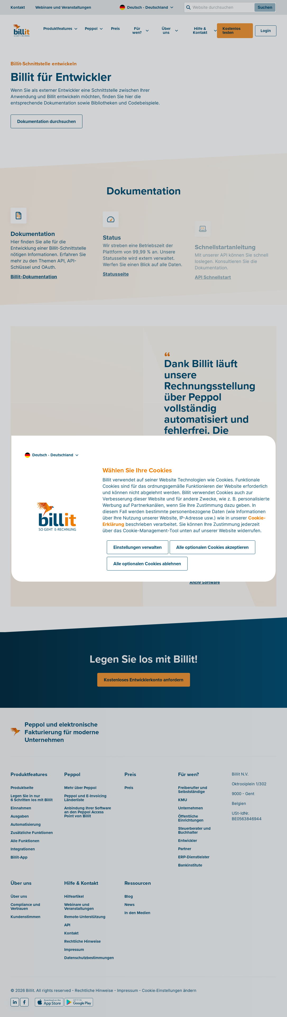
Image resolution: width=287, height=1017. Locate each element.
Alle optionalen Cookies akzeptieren (212, 547)
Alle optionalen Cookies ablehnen (147, 563)
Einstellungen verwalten (137, 547)
